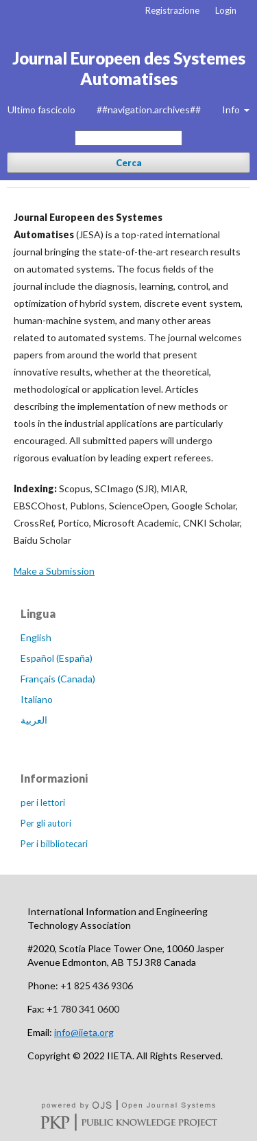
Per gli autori (46, 823)
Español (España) (57, 658)
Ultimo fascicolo (41, 109)
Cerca (129, 162)
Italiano (37, 699)
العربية (34, 720)
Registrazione (172, 10)
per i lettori (43, 802)
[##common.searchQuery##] (128, 138)
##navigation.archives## (149, 109)
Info (232, 109)
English (36, 637)
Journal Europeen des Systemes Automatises (128, 68)
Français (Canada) (58, 678)
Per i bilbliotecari (54, 843)
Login (225, 10)
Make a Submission (54, 571)
